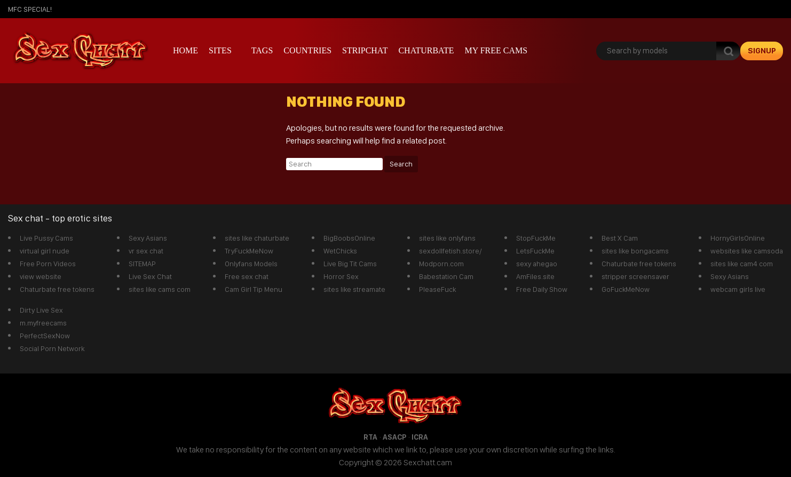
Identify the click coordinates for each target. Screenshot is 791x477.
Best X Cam (620, 238)
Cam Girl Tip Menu (253, 289)
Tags (262, 50)
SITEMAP (142, 263)
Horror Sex (341, 276)
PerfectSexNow (45, 335)
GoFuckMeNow (626, 289)
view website (40, 276)
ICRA (420, 437)
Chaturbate (426, 50)
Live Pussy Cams (46, 238)
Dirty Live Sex (41, 310)
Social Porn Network (52, 348)
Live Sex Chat (150, 276)
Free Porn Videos (48, 263)
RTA (370, 437)
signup (762, 50)
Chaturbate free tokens (57, 289)
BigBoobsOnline (349, 238)
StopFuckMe (536, 238)
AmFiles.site (535, 276)
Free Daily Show (541, 289)
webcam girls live (737, 289)
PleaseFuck (437, 289)
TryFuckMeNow (249, 251)
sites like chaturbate (257, 238)
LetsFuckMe (535, 251)
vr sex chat (146, 251)
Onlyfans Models (251, 263)
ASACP (394, 437)
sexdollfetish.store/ (450, 251)
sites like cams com (160, 289)
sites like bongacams (635, 251)
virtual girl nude (44, 251)
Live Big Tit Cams (350, 263)
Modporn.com (441, 263)
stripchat (364, 50)
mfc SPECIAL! (30, 9)
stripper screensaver (635, 276)
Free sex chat (246, 276)
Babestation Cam (446, 276)
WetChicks (340, 251)
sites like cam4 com (741, 263)
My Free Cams (495, 50)
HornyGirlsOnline (737, 238)
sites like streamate (354, 289)
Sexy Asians (148, 238)
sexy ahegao (536, 263)
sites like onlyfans (447, 238)
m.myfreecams (43, 323)
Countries (307, 50)
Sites (220, 50)
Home (185, 50)
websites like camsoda (746, 251)
